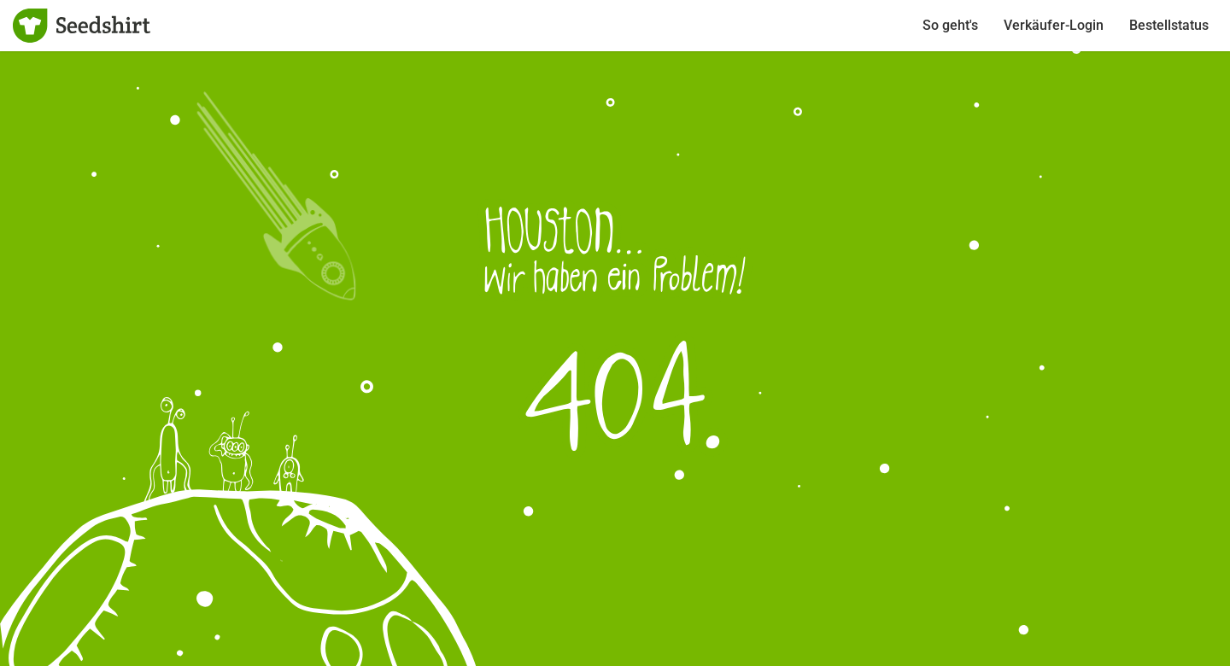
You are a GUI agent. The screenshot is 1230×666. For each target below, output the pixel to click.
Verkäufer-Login (1054, 25)
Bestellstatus (1169, 25)
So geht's (950, 25)
